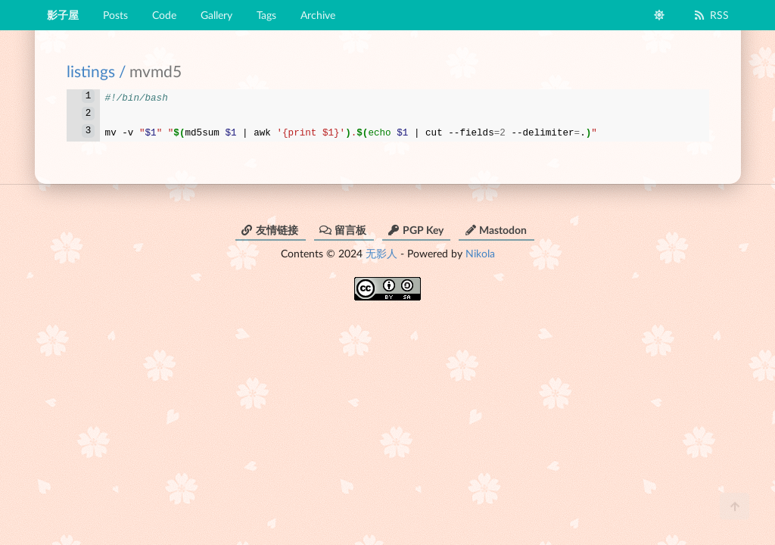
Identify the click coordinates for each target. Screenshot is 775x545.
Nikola (480, 248)
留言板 (342, 225)
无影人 (381, 248)
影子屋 (63, 14)
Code (164, 14)
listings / (96, 70)
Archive (317, 14)
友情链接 (269, 225)
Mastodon (495, 225)
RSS (711, 14)
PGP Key (416, 225)
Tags (266, 14)
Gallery (216, 14)
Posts (115, 14)
